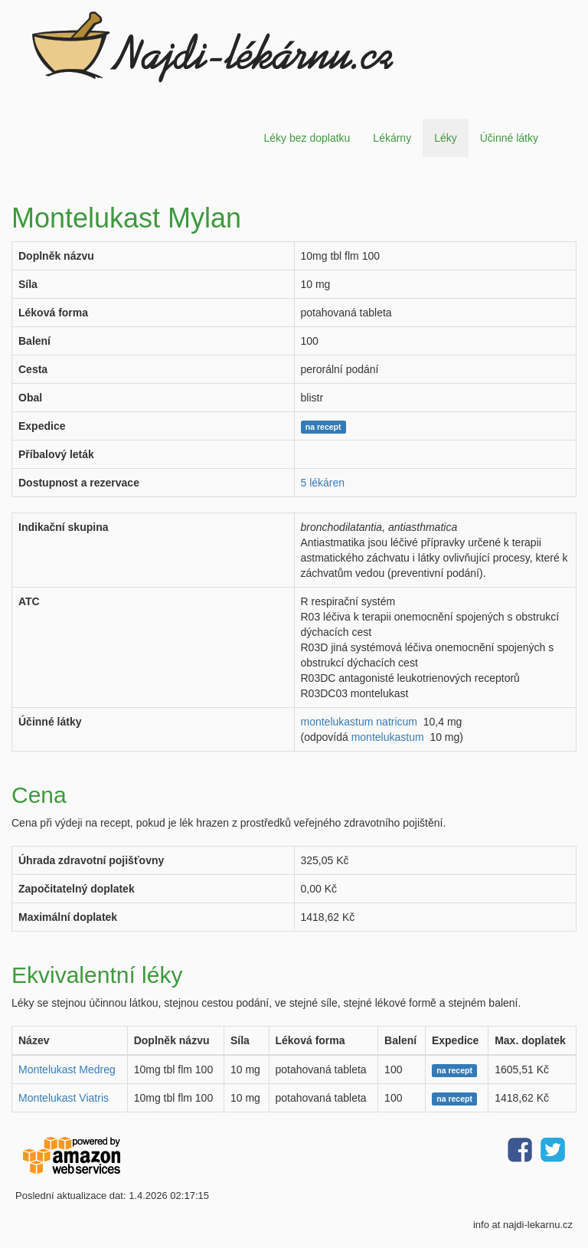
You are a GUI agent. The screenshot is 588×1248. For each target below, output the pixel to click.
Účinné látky (509, 138)
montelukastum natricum (359, 722)
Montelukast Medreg (67, 1069)
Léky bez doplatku (306, 138)
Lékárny (392, 138)
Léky (445, 138)
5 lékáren (323, 483)
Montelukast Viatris (63, 1098)
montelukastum (387, 737)
